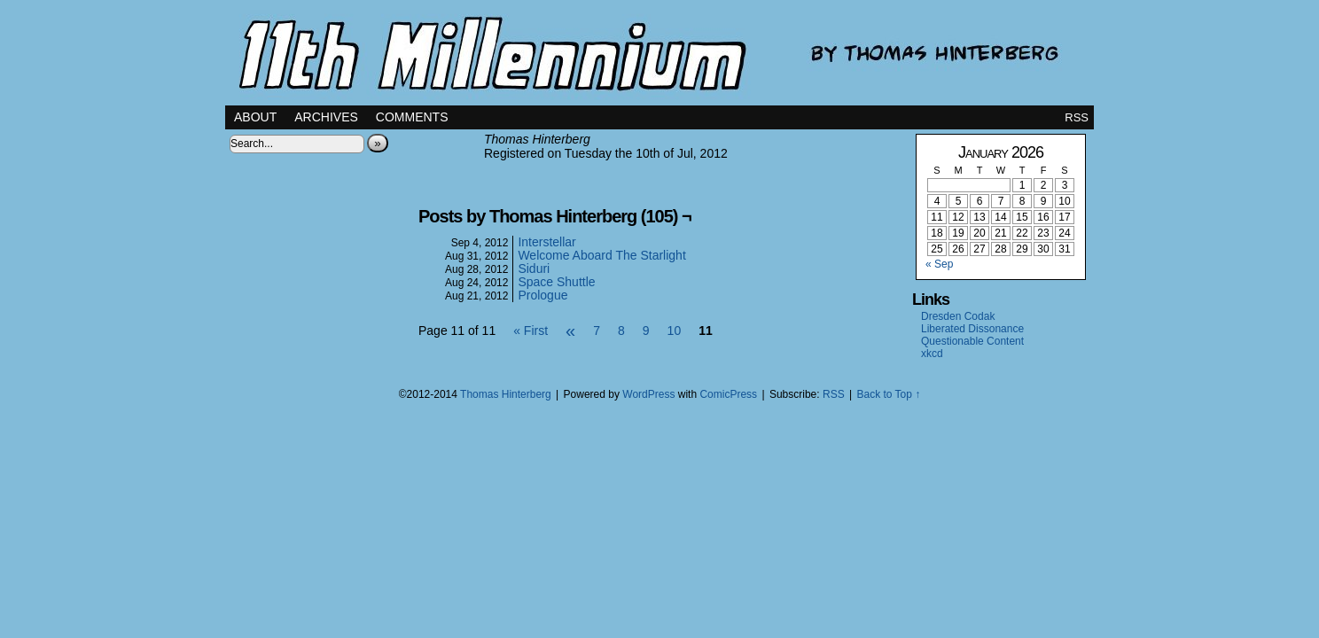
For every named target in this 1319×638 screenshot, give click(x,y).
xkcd (932, 353)
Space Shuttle (556, 282)
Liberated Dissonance (972, 329)
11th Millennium (659, 52)
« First (530, 330)
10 (674, 330)
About (255, 117)
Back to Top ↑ (888, 394)
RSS (1077, 117)
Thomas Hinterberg (505, 394)
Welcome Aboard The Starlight (601, 255)
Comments (412, 117)
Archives (326, 117)
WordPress (648, 394)
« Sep (939, 264)
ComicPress (728, 394)
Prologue (542, 295)
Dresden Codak (958, 316)
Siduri (534, 268)
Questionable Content (972, 341)
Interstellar (546, 242)
